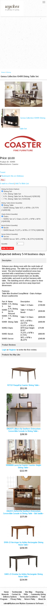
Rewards (5, 594)
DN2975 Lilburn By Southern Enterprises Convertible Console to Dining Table (23, 430)
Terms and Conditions (29, 597)
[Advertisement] (23, 42)
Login (4, 350)
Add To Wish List (22, 183)
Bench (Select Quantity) (9, 225)
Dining (9, 72)
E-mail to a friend (7, 183)
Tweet (2, 172)
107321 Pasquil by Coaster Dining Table (23, 385)
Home (3, 72)
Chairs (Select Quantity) (9, 214)
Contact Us (16, 594)
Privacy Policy (15, 599)
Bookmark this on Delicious (13, 176)
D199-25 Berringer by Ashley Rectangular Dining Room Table (23, 543)
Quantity (4, 244)
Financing (39, 592)
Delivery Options (10, 597)
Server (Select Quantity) (9, 234)
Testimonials (17, 592)
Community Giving (38, 594)
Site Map (28, 592)
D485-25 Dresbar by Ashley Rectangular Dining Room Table (23, 575)
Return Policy (29, 599)
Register (12, 350)
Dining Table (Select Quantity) (11, 203)
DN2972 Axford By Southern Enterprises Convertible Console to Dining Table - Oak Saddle (23, 512)
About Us (42, 599)
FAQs (26, 594)
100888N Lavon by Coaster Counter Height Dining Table (23, 466)
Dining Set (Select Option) (10, 189)
